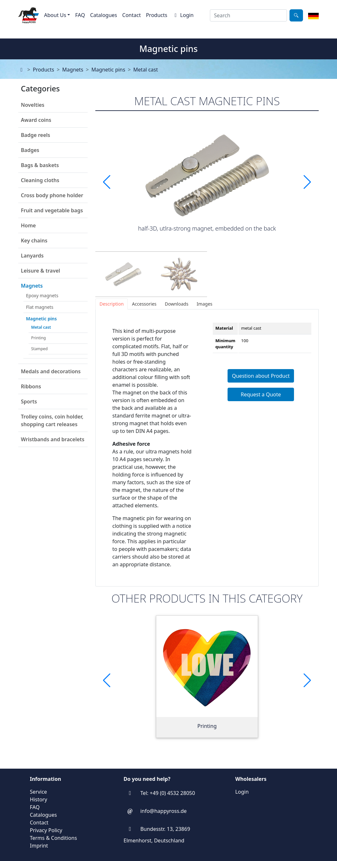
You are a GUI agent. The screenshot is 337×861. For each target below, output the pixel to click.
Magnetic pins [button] (41, 319)
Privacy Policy (46, 830)
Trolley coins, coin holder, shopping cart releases (52, 420)
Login (183, 15)
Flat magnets (39, 307)
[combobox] (248, 15)
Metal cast (145, 69)
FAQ (80, 15)
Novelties (32, 104)
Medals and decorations (51, 371)
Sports (29, 401)
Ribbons (31, 386)
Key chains (34, 240)
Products (157, 15)
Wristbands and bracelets (52, 439)
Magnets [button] (32, 285)
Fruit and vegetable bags (52, 210)
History (38, 799)
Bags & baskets (40, 165)
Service (38, 791)
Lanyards (32, 255)
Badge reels (35, 135)
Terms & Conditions (53, 837)
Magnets (72, 69)
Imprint (39, 845)
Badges (30, 150)
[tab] (111, 304)
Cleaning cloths (40, 180)
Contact (131, 15)
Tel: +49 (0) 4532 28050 (167, 793)
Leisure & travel (40, 270)
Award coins (36, 119)
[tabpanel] (207, 448)
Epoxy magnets (42, 295)
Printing (38, 338)
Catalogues (103, 15)
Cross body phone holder (52, 195)
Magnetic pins (108, 69)
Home (28, 225)
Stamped (39, 348)
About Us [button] (55, 15)
